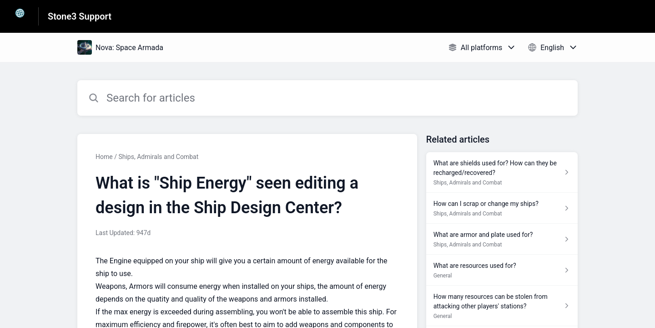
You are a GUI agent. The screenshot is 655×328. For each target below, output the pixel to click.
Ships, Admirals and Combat (158, 156)
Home (104, 156)
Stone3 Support (79, 16)
